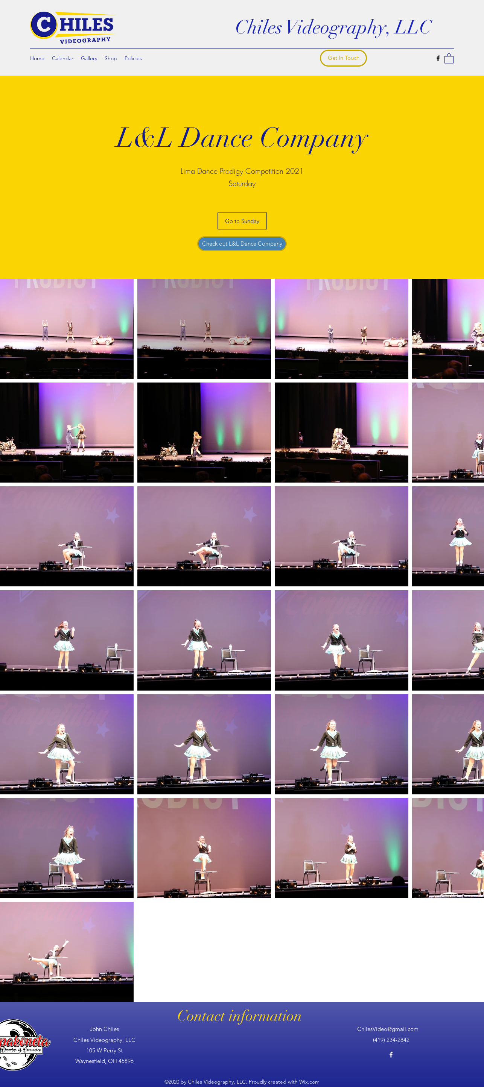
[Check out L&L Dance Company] (242, 243)
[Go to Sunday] (242, 221)
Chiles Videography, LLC (333, 27)
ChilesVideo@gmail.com (388, 1028)
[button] (449, 58)
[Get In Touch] (343, 58)
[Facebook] (438, 58)
